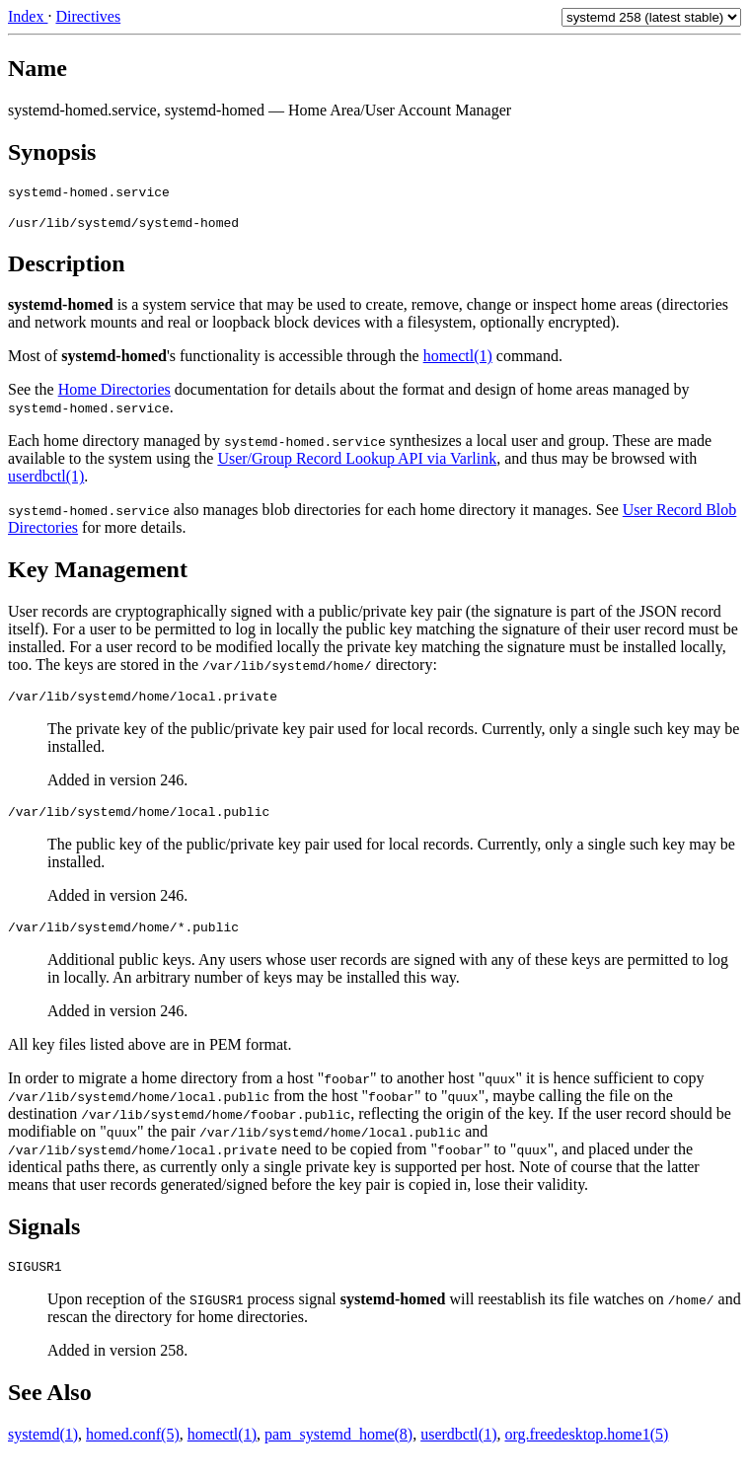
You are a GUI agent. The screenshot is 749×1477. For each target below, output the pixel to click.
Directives (87, 16)
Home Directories (114, 395)
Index (27, 16)
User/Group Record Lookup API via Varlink (356, 464)
